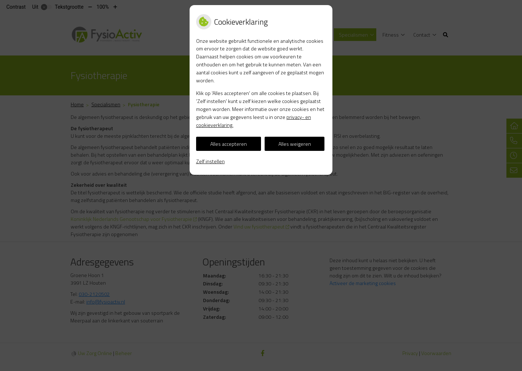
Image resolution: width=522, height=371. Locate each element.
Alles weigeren (294, 144)
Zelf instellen (210, 161)
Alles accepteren (228, 144)
